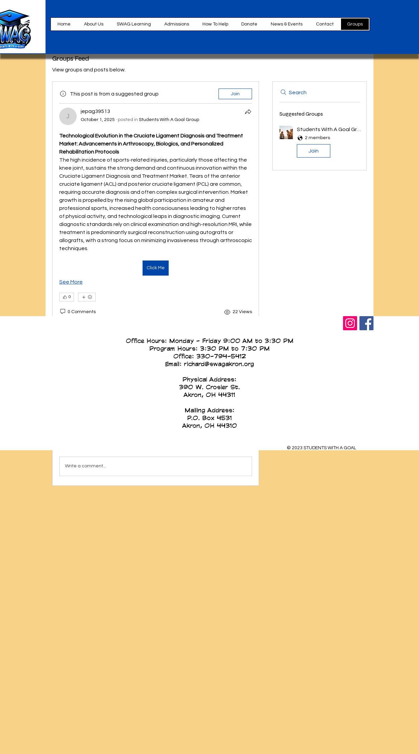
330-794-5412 (221, 356)
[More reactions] (87, 297)
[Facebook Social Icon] (366, 323)
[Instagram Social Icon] (350, 323)
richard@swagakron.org (219, 363)
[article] (155, 216)
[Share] (248, 112)
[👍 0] (66, 297)
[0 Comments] (77, 312)
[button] (215, 24)
